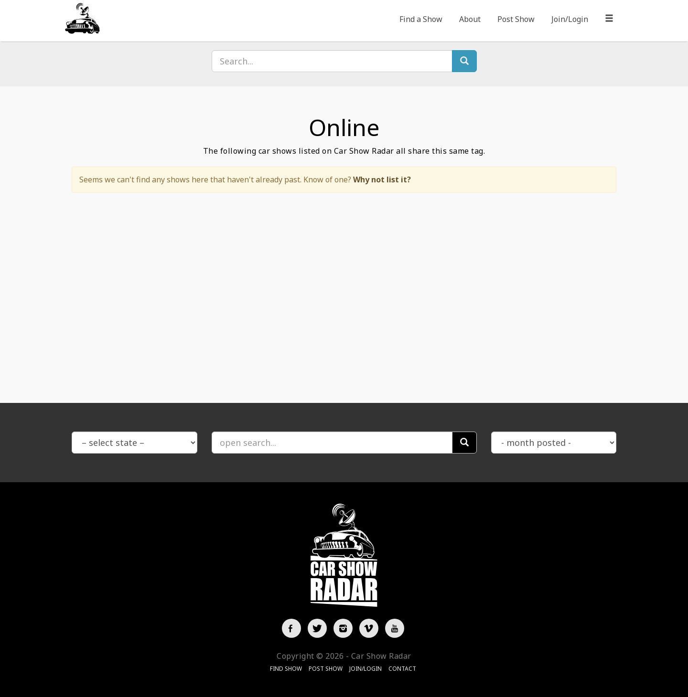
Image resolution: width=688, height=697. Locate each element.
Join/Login (569, 19)
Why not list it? (382, 179)
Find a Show (420, 19)
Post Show (516, 19)
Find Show (286, 669)
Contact (402, 669)
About (470, 19)
